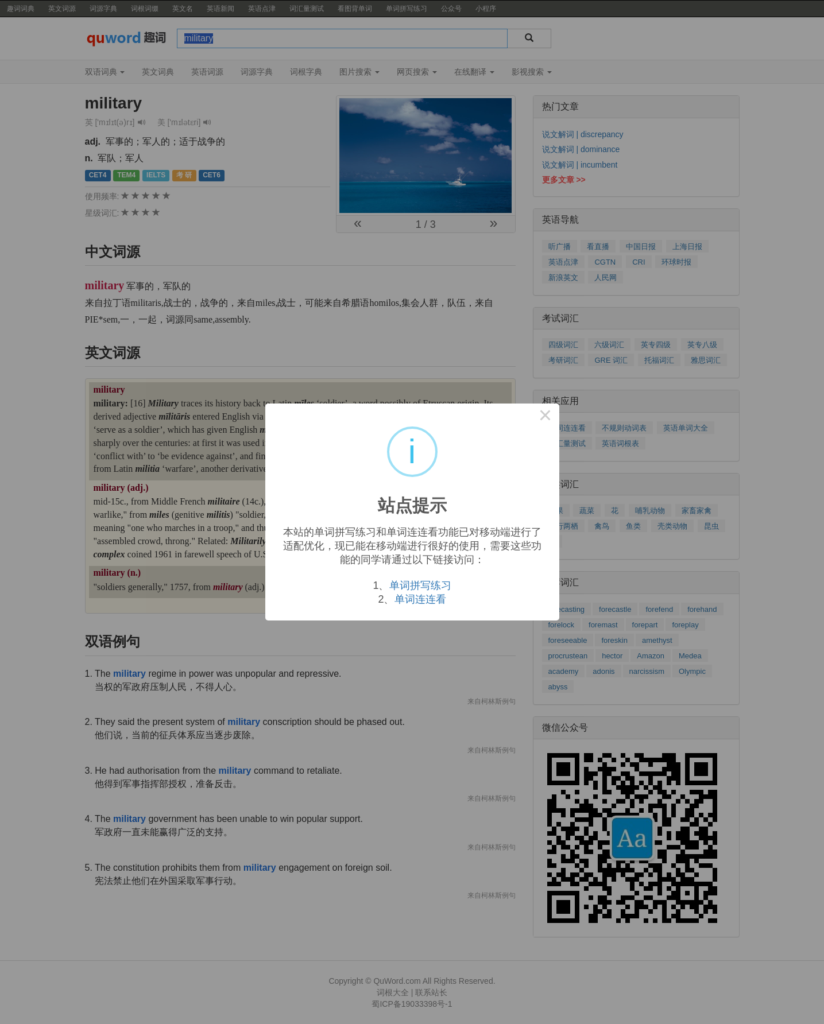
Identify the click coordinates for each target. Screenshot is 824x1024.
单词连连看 (420, 599)
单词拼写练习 (420, 585)
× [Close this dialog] (545, 417)
